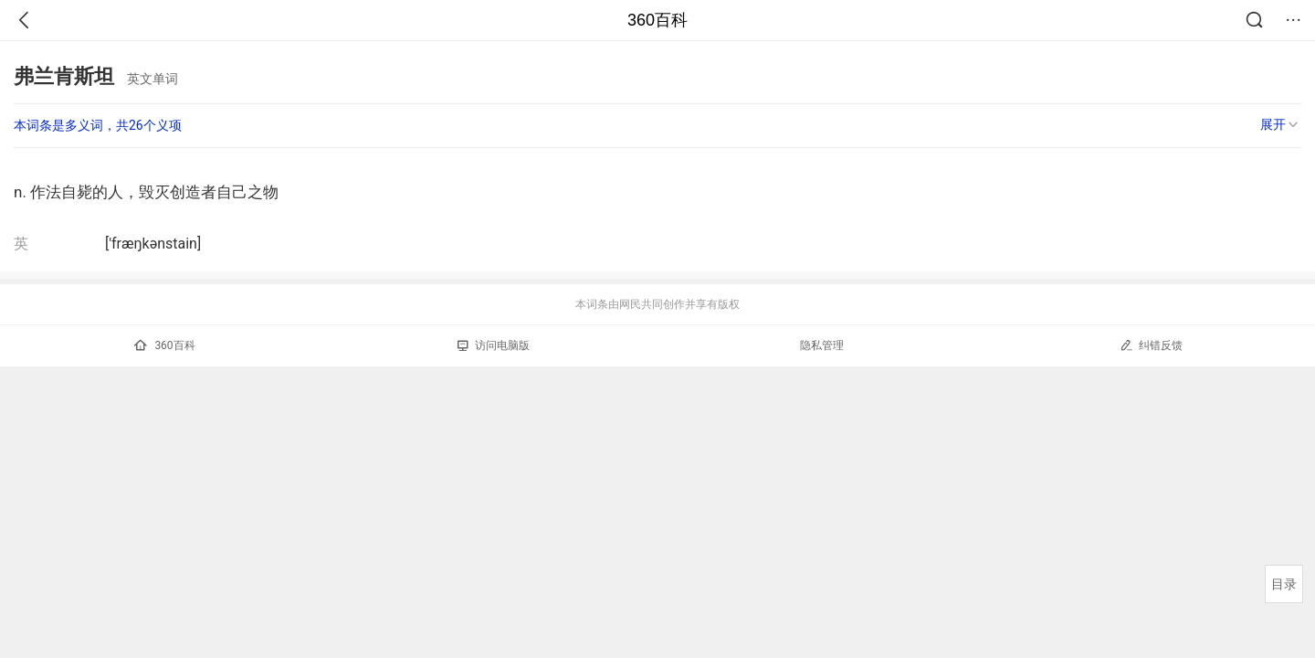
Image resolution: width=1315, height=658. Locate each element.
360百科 (657, 20)
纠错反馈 (1151, 345)
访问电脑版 (494, 345)
